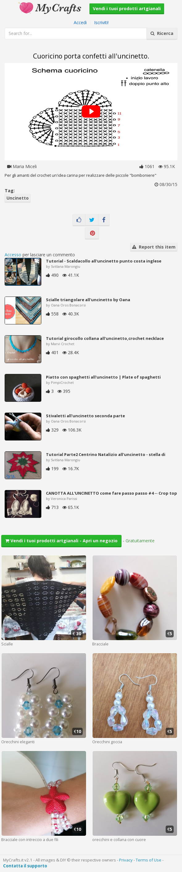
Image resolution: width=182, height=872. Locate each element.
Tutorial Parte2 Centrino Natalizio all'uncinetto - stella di (105, 454)
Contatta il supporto (25, 866)
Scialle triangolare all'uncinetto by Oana (88, 299)
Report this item (154, 247)
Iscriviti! (101, 22)
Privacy (126, 860)
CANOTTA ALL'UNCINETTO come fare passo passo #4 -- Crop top (111, 493)
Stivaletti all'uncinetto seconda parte (85, 416)
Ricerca (162, 33)
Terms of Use (148, 860)
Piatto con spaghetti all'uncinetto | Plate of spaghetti (103, 377)
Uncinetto (17, 198)
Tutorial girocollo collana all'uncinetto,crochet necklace (105, 338)
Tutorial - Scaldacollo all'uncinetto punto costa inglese (103, 261)
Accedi (80, 22)
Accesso (13, 255)
